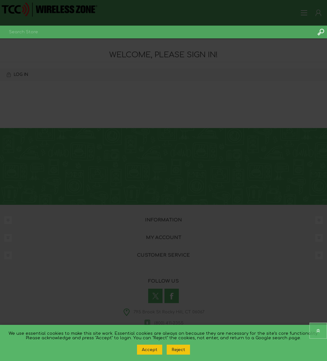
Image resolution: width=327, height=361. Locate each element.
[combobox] (157, 32)
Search (320, 32)
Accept (149, 349)
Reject (178, 349)
